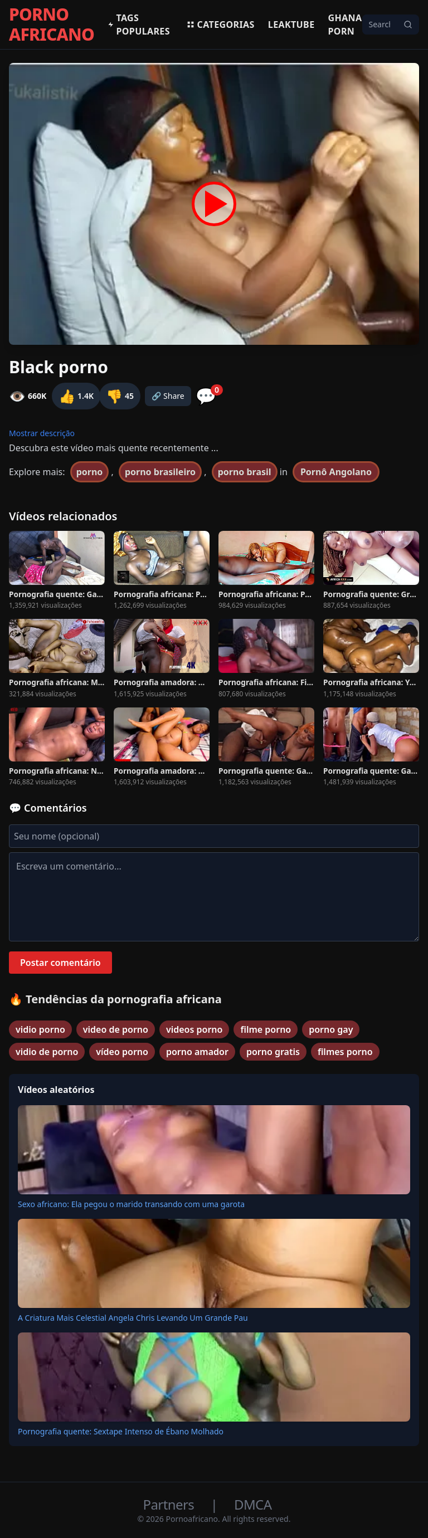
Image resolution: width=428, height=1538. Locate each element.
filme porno (265, 1029)
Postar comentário (60, 962)
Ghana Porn (345, 24)
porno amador (197, 1052)
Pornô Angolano (336, 472)
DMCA (252, 1504)
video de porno (115, 1029)
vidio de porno (47, 1052)
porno (89, 472)
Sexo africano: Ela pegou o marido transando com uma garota (131, 1204)
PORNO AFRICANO (51, 24)
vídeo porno (122, 1052)
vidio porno (40, 1029)
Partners (170, 1504)
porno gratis (273, 1052)
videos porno (194, 1029)
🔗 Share (168, 395)
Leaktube (291, 24)
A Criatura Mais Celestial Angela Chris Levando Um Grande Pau (133, 1317)
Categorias (220, 24)
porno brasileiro (160, 472)
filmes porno (345, 1052)
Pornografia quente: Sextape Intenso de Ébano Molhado (120, 1431)
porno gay (331, 1029)
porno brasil (244, 472)
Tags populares (139, 24)
